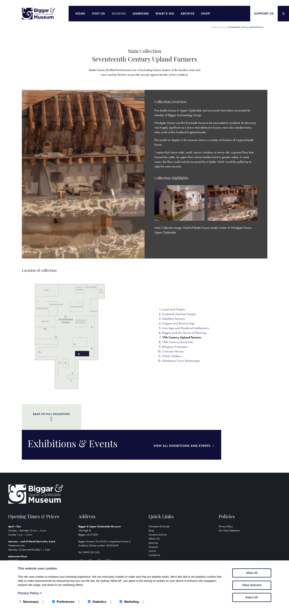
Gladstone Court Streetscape (181, 361)
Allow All (251, 572)
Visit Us (98, 13)
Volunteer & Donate (159, 500)
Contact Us (154, 529)
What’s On (165, 13)
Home (80, 13)
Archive (187, 13)
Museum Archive (157, 509)
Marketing (129, 601)
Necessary (29, 601)
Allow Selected (251, 585)
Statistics (97, 601)
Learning (141, 13)
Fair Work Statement (229, 505)
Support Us (264, 13)
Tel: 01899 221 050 (89, 526)
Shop (205, 13)
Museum (119, 13)
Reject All (252, 597)
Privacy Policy (226, 500)
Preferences (63, 601)
